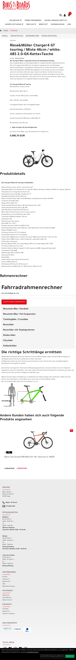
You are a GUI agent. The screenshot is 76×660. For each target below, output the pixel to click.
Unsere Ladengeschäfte (55, 20)
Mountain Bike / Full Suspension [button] (19, 314)
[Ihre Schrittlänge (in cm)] (38, 297)
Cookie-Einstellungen (48, 656)
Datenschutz (6, 581)
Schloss (12, 114)
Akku (11, 100)
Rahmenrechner (32, 36)
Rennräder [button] (8, 325)
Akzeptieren (70, 656)
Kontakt (4, 577)
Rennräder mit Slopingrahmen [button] (19, 330)
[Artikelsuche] (60, 16)
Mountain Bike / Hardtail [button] (15, 309)
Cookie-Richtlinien (32, 652)
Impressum (5, 579)
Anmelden (5, 609)
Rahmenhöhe (14, 91)
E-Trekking (14, 31)
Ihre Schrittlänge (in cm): (10, 293)
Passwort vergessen (8, 613)
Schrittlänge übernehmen (14, 302)
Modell (5, 36)
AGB (3, 584)
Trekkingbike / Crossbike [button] (15, 319)
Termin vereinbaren (32, 20)
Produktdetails (16, 36)
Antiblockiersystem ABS (18, 118)
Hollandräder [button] (10, 346)
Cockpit (12, 96)
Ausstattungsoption (16, 109)
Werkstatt (43, 24)
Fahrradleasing (57, 24)
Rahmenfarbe (14, 87)
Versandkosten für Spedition (38, 132)
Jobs (69, 24)
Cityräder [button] (8, 341)
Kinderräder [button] (9, 335)
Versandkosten (6, 597)
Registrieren (6, 611)
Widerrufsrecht (7, 600)
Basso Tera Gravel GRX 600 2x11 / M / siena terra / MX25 (29, 457)
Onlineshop (15, 20)
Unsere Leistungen (14, 24)
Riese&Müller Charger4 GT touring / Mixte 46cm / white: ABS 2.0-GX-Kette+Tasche (35, 50)
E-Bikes (5, 31)
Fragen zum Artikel (49, 36)
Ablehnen (60, 656)
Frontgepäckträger (16, 105)
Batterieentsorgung (8, 586)
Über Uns (31, 24)
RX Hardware (14, 123)
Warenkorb (5, 595)
